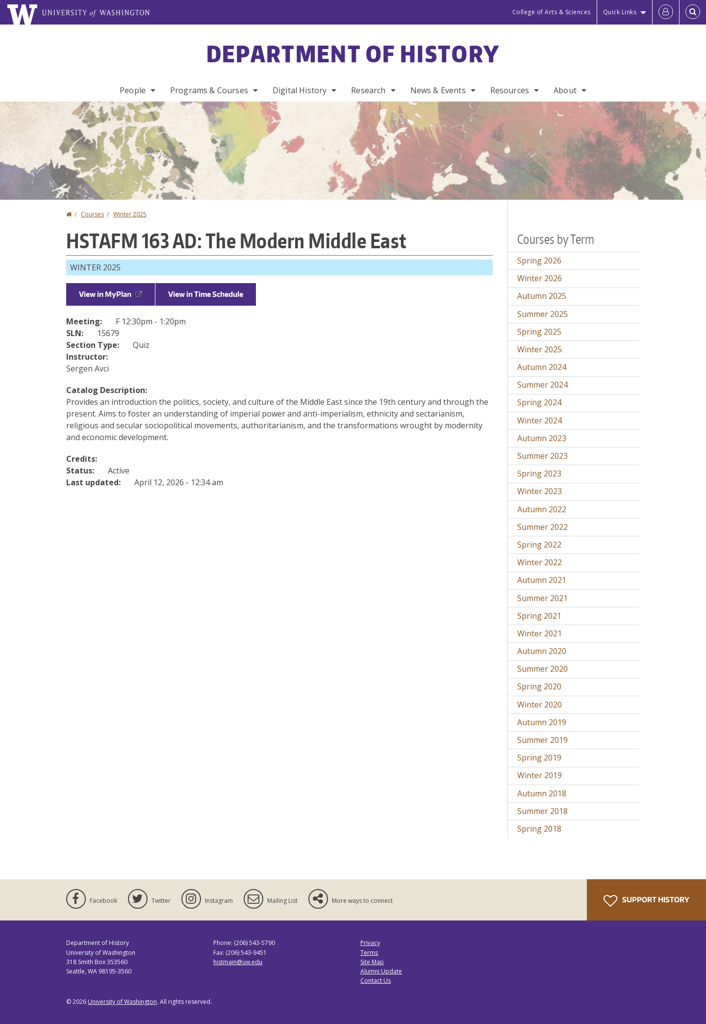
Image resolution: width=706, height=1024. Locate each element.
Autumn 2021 (541, 580)
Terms (369, 952)
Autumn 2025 (541, 295)
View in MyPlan (110, 294)
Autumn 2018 (541, 793)
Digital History (300, 90)
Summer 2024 (542, 384)
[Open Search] (693, 12)
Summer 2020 (542, 668)
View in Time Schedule (205, 294)
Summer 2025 (542, 314)
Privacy (370, 943)
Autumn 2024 (541, 367)
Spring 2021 (539, 615)
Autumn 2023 (541, 438)
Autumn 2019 (541, 722)
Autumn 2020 (541, 651)
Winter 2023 (539, 491)
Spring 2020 (539, 686)
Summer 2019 (542, 740)
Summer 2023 (542, 455)
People (133, 90)
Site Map (372, 962)
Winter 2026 (539, 278)
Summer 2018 (542, 811)
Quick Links (620, 12)
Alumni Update (381, 971)
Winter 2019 (539, 775)
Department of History (353, 53)
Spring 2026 (539, 260)
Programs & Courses (209, 90)
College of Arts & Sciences (551, 12)
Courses (92, 214)
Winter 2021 (539, 633)
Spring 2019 (539, 757)
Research (368, 90)
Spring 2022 (539, 544)
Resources (509, 90)
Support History (646, 901)
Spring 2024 (539, 402)
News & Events (438, 90)
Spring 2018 (539, 828)
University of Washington (122, 1002)
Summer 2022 (542, 527)
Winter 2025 (130, 214)
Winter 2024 (539, 420)
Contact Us (375, 980)
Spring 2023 (539, 473)
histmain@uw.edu (237, 962)
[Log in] (666, 12)
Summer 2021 (542, 598)
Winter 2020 (539, 704)
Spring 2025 (539, 331)
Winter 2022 (539, 562)
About (565, 90)
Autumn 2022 (541, 509)
